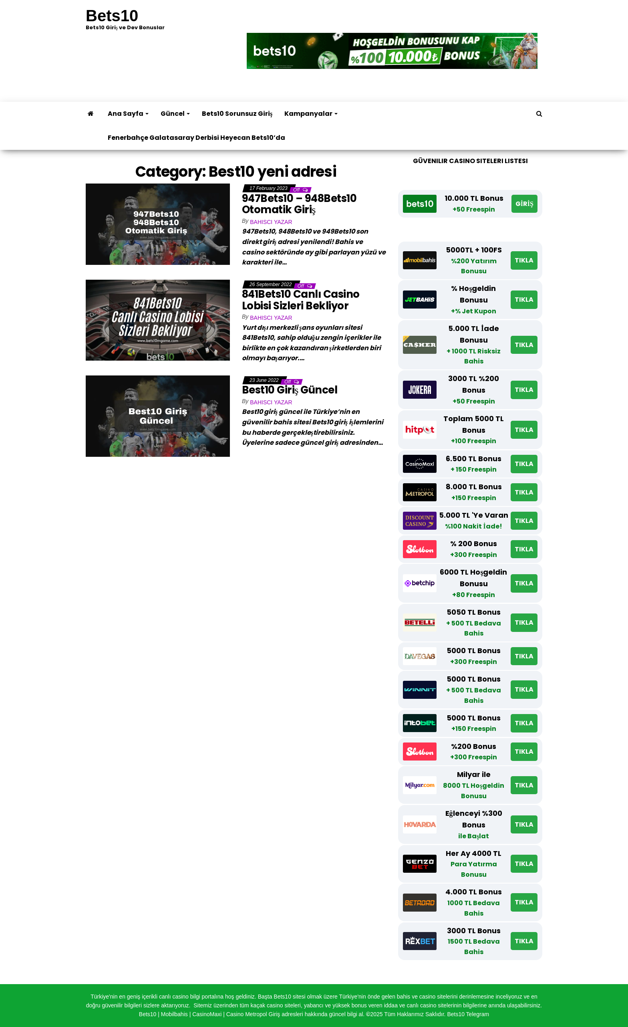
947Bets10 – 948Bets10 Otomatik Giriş (299, 204)
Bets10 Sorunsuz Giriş (237, 113)
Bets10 (112, 15)
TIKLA (524, 260)
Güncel (175, 113)
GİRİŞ (524, 203)
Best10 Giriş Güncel (291, 390)
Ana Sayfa (128, 113)
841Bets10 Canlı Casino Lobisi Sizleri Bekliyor (301, 300)
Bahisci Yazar (271, 222)
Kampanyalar (311, 113)
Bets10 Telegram (468, 1014)
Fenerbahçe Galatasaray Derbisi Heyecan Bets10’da (196, 137)
